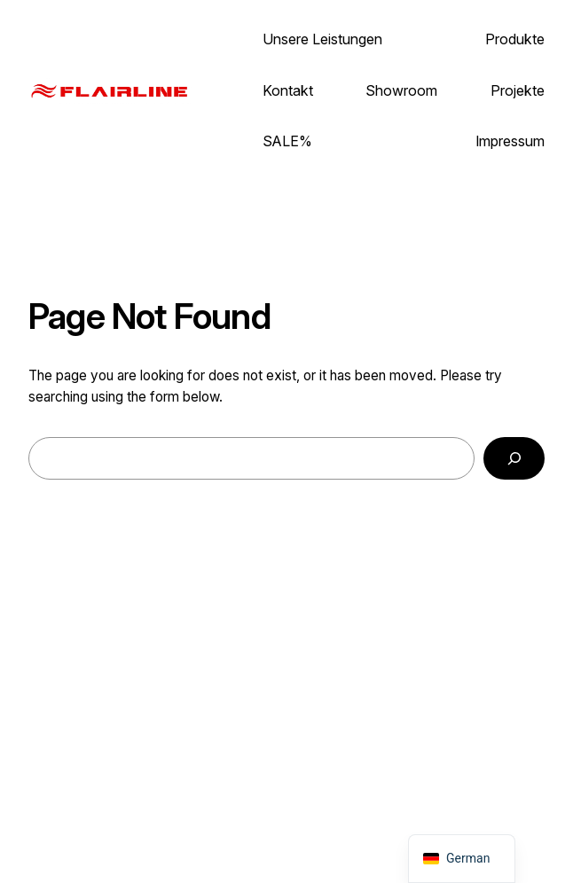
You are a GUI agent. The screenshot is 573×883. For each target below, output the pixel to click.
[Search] (514, 458)
